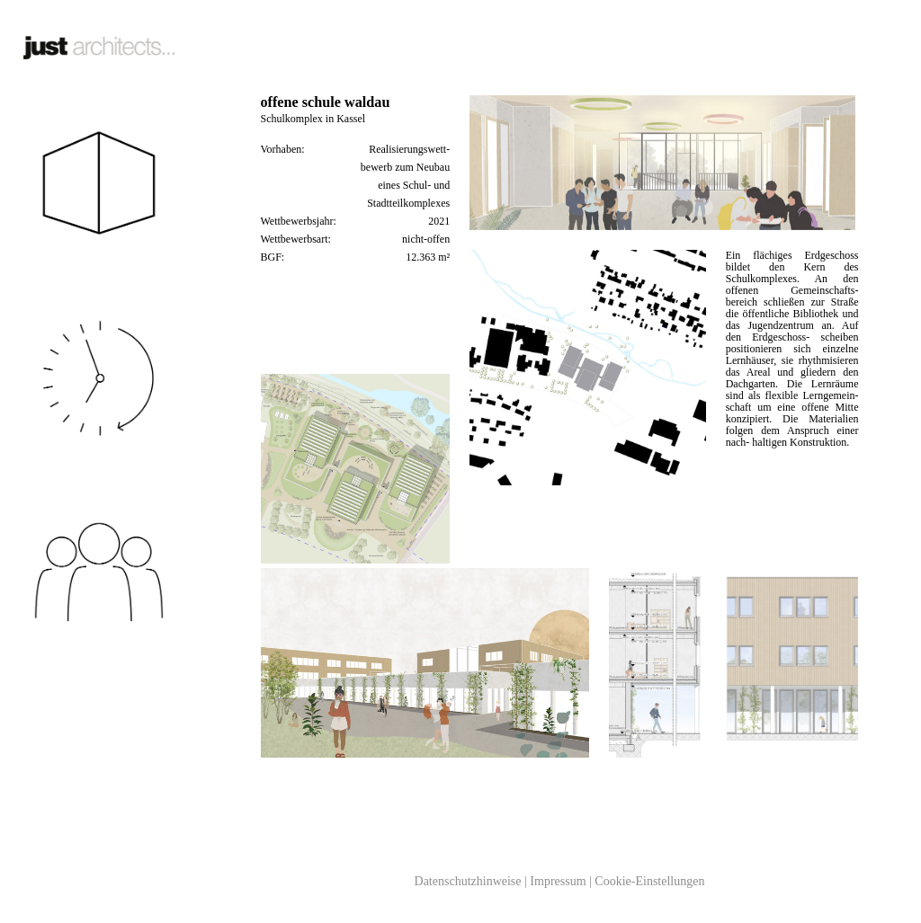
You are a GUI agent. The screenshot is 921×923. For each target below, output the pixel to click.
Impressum (558, 881)
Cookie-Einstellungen (649, 881)
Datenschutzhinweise (468, 881)
